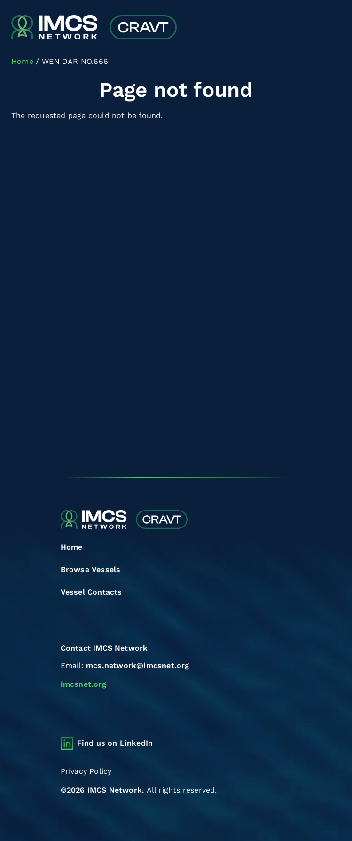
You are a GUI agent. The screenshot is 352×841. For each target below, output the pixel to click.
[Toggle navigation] (332, 28)
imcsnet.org (83, 684)
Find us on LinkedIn (115, 743)
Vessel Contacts (91, 592)
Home (72, 546)
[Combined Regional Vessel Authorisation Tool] (94, 28)
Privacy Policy (86, 771)
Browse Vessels (91, 569)
